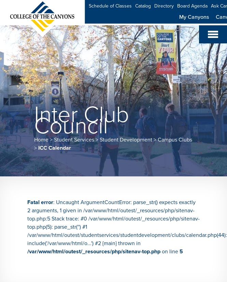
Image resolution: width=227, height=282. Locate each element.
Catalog (143, 6)
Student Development (126, 139)
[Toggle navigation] (213, 34)
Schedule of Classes (110, 6)
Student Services (74, 139)
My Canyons (194, 17)
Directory (164, 6)
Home (41, 139)
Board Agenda (192, 6)
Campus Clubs (175, 139)
